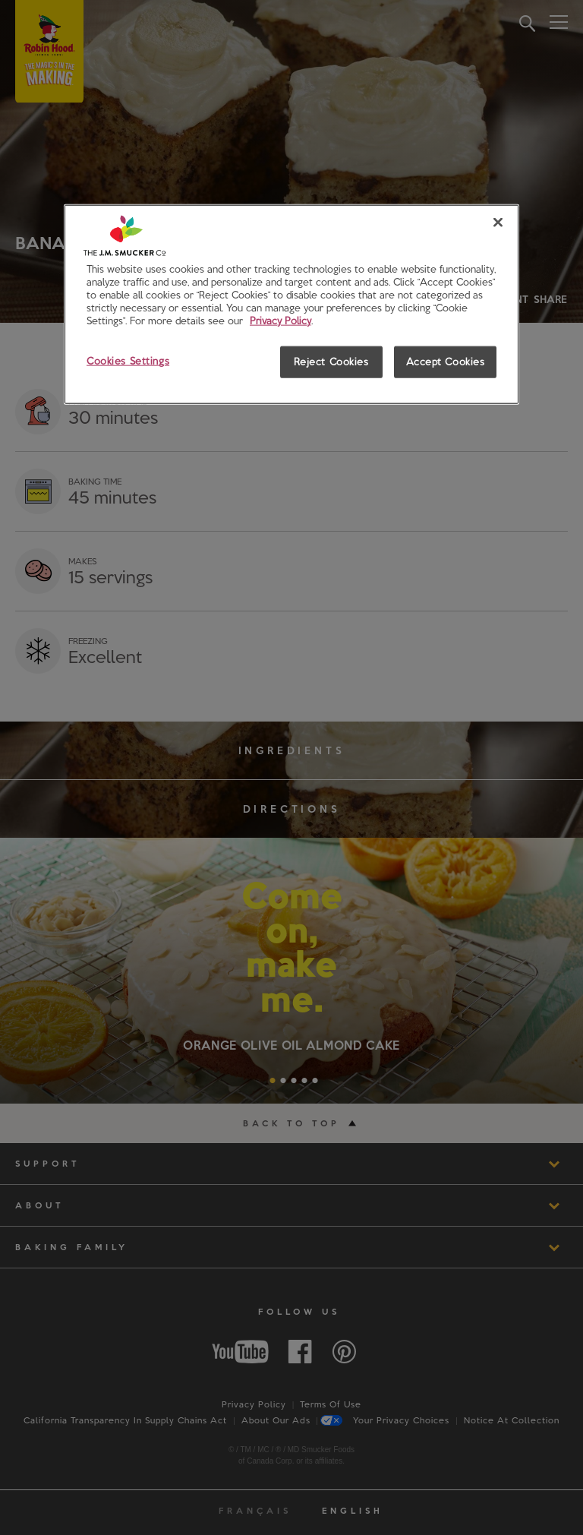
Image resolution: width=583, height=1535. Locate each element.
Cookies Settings (128, 361)
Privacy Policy (280, 320)
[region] (291, 304)
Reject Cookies (331, 361)
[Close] (498, 222)
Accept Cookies (445, 361)
